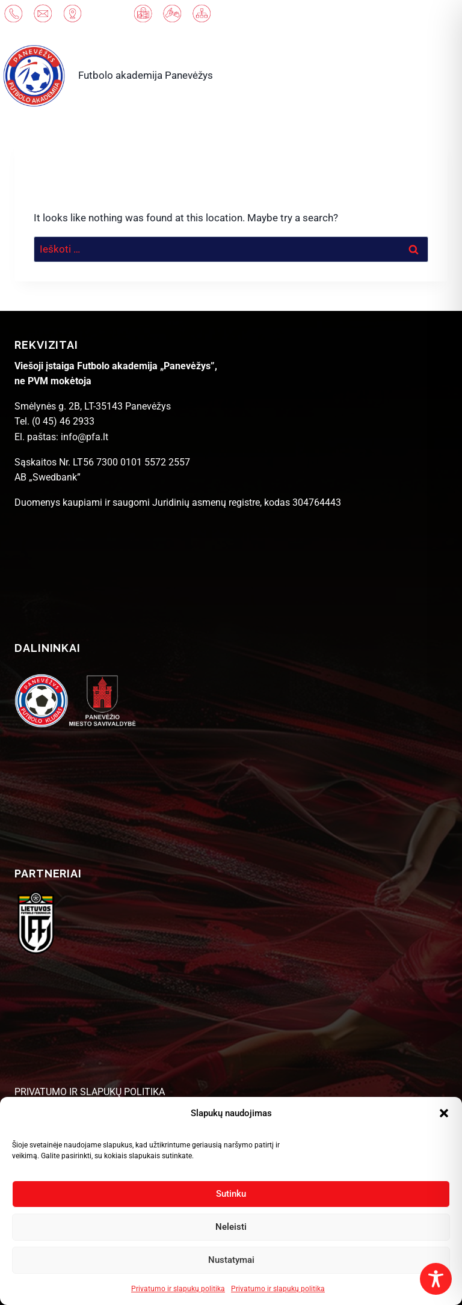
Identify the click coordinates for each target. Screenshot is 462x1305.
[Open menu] (422, 75)
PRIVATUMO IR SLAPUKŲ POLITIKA (89, 1092)
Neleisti (231, 1226)
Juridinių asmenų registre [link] (206, 502)
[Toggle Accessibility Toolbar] (436, 1279)
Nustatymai (231, 1259)
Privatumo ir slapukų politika (178, 1289)
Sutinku (231, 1193)
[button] (444, 1113)
